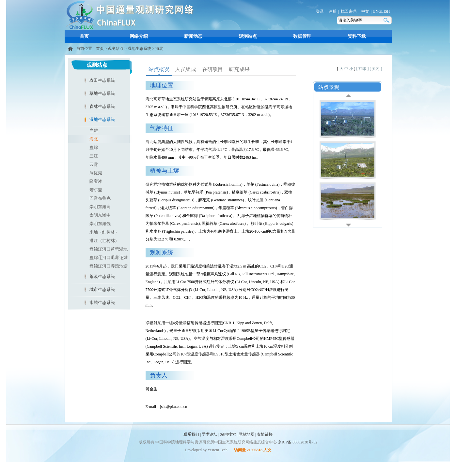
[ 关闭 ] (376, 68)
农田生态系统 (102, 80)
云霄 (93, 164)
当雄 (93, 130)
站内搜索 (228, 434)
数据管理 (302, 36)
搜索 (387, 20)
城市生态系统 (102, 289)
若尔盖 (95, 189)
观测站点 (248, 36)
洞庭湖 (95, 172)
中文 (365, 11)
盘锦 (93, 147)
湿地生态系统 (139, 48)
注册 (333, 11)
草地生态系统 (102, 93)
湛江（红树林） (104, 240)
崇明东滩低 (100, 223)
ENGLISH (381, 11)
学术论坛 (209, 434)
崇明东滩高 (100, 206)
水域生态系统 (102, 302)
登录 (320, 11)
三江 (93, 155)
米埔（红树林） (104, 232)
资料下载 (357, 36)
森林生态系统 (102, 106)
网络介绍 (139, 36)
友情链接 (265, 434)
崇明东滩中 (100, 215)
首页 (84, 36)
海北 (159, 48)
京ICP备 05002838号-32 (298, 442)
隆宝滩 (95, 181)
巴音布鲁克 (100, 198)
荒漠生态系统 (102, 276)
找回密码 (348, 11)
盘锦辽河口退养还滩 (108, 257)
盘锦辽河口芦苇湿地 (108, 249)
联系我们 (191, 434)
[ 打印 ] (362, 68)
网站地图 (246, 434)
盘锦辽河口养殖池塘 (108, 266)
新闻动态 (193, 36)
